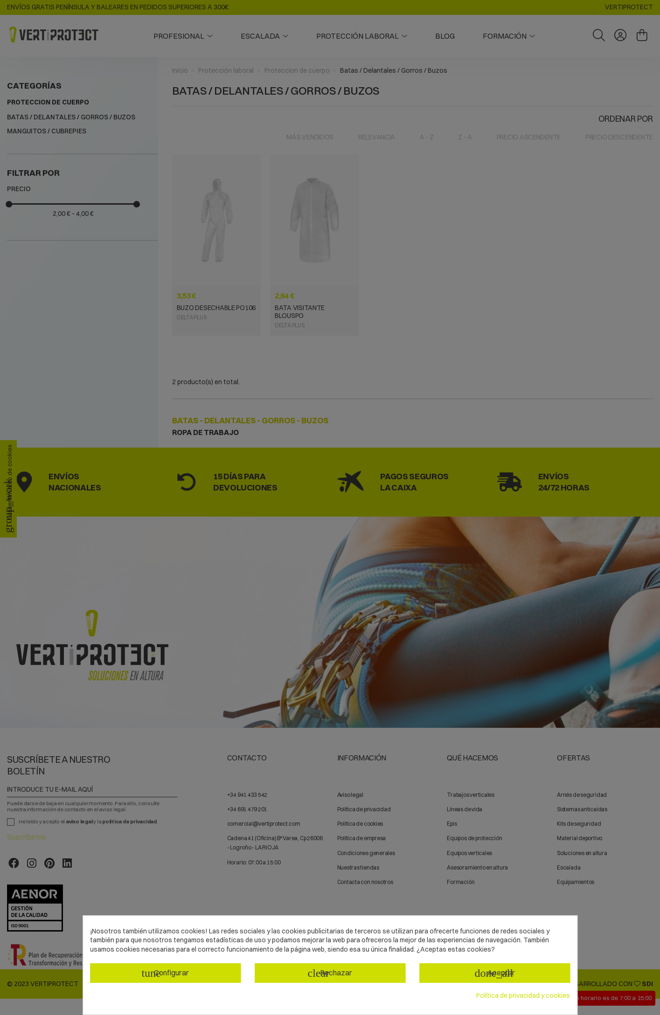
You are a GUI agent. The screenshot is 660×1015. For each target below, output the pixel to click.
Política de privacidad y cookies (523, 995)
